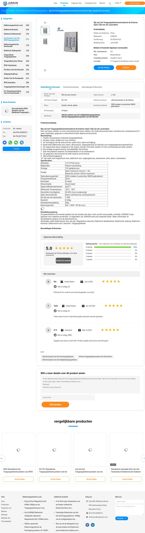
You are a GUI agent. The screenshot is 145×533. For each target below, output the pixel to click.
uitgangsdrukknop (16, 74)
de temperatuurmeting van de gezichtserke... (16, 92)
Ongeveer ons (6, 508)
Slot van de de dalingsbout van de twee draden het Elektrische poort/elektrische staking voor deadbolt (67, 527)
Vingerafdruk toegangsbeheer (16, 56)
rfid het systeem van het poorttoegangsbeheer (58, 356)
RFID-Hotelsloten (16, 65)
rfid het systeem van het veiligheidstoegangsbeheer (60, 360)
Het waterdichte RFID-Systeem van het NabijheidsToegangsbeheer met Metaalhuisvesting (21, 110)
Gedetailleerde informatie (50, 87)
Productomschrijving (71, 87)
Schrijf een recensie (63, 261)
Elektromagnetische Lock (16, 25)
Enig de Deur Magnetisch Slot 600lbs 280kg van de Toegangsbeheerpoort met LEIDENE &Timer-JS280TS (35, 505)
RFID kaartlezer (16, 82)
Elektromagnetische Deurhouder (16, 45)
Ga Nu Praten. (135, 3)
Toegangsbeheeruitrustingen (16, 87)
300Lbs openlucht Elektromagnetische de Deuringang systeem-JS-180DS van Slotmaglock (36, 527)
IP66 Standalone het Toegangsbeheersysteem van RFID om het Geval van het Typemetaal (18, 472)
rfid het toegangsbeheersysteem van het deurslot (95, 356)
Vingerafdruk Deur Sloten (16, 61)
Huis (3, 501)
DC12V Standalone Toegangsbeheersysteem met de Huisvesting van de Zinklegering (53, 472)
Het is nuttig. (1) (64, 287)
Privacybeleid (6, 521)
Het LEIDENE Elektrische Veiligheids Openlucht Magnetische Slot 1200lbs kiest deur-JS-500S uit (36, 516)
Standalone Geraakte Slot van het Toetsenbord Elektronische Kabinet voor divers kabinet (126, 472)
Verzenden (55, 404)
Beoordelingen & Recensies (92, 87)
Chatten (16, 149)
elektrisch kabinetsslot (16, 34)
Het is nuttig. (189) (65, 335)
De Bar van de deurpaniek (16, 78)
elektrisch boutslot (16, 29)
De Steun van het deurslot (16, 69)
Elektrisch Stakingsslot (16, 50)
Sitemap (4, 515)
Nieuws (4, 511)
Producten (5, 505)
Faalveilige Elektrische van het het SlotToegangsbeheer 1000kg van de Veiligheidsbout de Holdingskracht (68, 516)
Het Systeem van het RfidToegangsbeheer (16, 39)
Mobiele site (5, 518)
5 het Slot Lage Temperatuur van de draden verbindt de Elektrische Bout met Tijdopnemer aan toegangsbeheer (68, 505)
